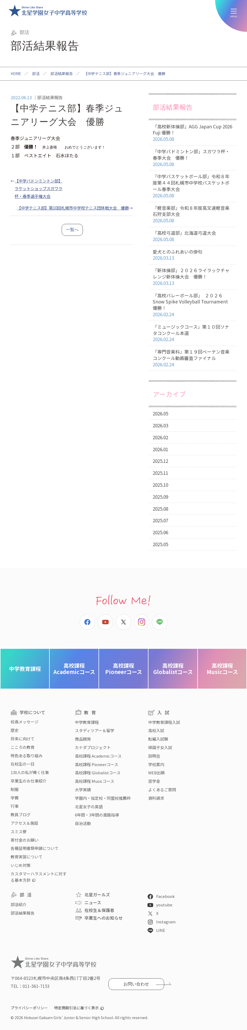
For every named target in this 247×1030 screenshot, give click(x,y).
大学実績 (83, 789)
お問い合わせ (136, 983)
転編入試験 (158, 739)
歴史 (15, 730)
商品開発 (83, 739)
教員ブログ (21, 814)
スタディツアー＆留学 (94, 730)
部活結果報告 (61, 73)
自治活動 (83, 823)
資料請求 (156, 798)
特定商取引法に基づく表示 (76, 1007)
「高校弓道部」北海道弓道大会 (192, 236)
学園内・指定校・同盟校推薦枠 (103, 798)
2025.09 (160, 496)
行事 (15, 806)
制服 (15, 789)
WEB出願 (156, 772)
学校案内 (156, 764)
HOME (16, 73)
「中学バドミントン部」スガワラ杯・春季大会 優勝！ (192, 158)
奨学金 (154, 781)
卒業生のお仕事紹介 (28, 781)
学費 (15, 798)
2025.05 (160, 544)
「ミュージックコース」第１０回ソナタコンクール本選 (192, 333)
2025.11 (160, 473)
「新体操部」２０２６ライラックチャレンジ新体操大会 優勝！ (192, 276)
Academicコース (74, 669)
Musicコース (222, 669)
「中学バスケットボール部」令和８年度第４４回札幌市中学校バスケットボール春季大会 (192, 186)
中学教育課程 (25, 668)
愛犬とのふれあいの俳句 (192, 255)
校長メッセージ (25, 721)
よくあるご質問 (162, 789)
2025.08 (160, 508)
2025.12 (160, 461)
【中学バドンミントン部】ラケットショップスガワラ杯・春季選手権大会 (38, 188)
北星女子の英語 (89, 806)
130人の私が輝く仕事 (30, 772)
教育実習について (26, 856)
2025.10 (160, 484)
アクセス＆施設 (24, 823)
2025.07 (160, 520)
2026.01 (160, 449)
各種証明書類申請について (34, 848)
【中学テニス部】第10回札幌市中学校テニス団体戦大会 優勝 (73, 208)
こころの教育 (23, 747)
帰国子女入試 (160, 747)
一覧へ (72, 229)
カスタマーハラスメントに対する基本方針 (38, 877)
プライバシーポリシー (29, 1007)
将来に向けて (23, 738)
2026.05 (160, 413)
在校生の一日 (23, 764)
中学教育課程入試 (164, 722)
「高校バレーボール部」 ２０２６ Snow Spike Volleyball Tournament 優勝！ (192, 305)
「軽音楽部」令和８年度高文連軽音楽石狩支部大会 (192, 214)
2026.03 (160, 425)
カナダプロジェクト (93, 747)
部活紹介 (19, 904)
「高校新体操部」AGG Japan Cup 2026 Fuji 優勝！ (192, 133)
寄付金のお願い (25, 840)
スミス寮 (19, 831)
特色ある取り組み (26, 755)
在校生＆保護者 (99, 910)
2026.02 (160, 437)
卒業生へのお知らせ (103, 918)
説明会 (154, 756)
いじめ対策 (21, 865)
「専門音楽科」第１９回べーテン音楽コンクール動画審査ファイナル (192, 358)
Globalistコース (173, 669)
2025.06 (160, 532)
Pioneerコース (123, 669)
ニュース (92, 902)
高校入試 (156, 730)
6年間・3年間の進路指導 (97, 815)
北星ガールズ (97, 894)
